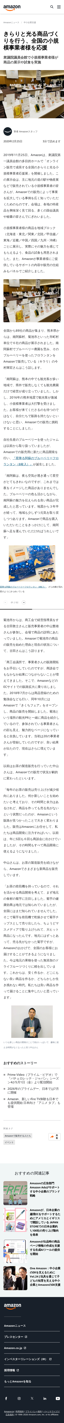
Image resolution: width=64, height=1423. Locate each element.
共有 (54, 1136)
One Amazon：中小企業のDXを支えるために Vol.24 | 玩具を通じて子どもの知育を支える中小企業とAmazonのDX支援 (45, 1276)
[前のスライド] (5, 602)
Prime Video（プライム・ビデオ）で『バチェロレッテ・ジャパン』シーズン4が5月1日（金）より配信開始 (33, 1078)
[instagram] (19, 1398)
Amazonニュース (11, 22)
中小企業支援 (30, 22)
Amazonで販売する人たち (18, 1135)
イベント (9, 1142)
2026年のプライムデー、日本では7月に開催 (33, 1090)
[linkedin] (45, 1398)
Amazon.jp (9, 1411)
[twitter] (32, 1398)
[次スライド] (24, 602)
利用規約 (20, 1411)
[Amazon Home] (11, 8)
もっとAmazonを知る (17, 1381)
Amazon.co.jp (15, 1348)
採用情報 (11, 1370)
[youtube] (58, 1398)
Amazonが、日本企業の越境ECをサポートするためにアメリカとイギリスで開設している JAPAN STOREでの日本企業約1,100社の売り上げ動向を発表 (45, 1222)
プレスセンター (15, 1336)
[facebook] (6, 1398)
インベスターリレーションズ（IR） (28, 1359)
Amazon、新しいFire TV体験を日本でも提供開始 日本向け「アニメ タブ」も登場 (34, 1102)
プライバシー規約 (33, 1411)
